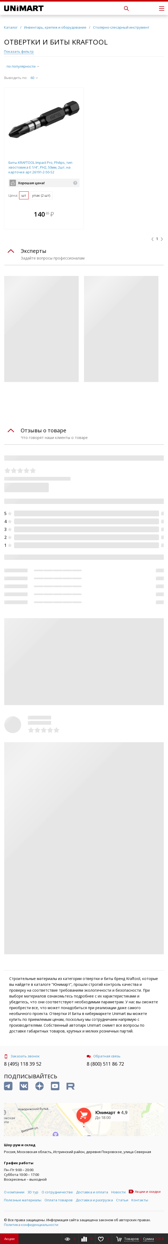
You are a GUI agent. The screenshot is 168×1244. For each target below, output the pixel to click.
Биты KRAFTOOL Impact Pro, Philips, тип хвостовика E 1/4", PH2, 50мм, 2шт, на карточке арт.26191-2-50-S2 (40, 167)
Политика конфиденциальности (31, 1224)
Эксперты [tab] (33, 250)
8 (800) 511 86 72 (105, 1064)
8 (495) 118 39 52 (22, 1064)
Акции (9, 1238)
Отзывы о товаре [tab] (43, 430)
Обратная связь (104, 1056)
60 (34, 77)
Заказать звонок (22, 1056)
